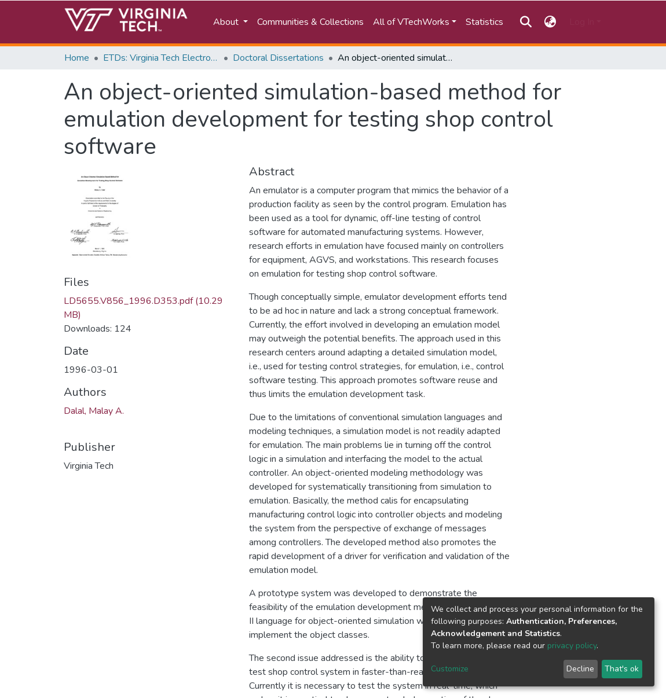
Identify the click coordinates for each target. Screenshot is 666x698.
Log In (581, 22)
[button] (550, 22)
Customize (450, 668)
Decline (580, 668)
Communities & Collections (310, 22)
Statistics (484, 22)
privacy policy (572, 645)
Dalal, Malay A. (94, 411)
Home (76, 58)
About (227, 22)
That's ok (622, 668)
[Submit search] (525, 22)
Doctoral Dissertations (278, 58)
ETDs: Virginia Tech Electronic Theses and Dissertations (161, 58)
